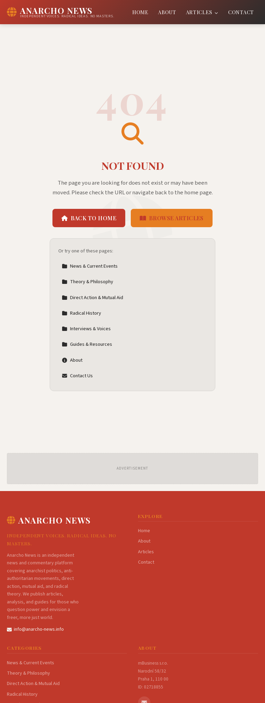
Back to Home (88, 218)
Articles (202, 12)
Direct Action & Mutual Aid (92, 297)
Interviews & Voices (86, 328)
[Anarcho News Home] (61, 12)
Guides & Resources (87, 344)
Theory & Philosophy (87, 281)
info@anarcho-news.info (35, 629)
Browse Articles (172, 218)
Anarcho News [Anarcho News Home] (49, 520)
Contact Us (77, 375)
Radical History (81, 313)
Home (140, 12)
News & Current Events (90, 266)
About (167, 12)
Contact (241, 12)
